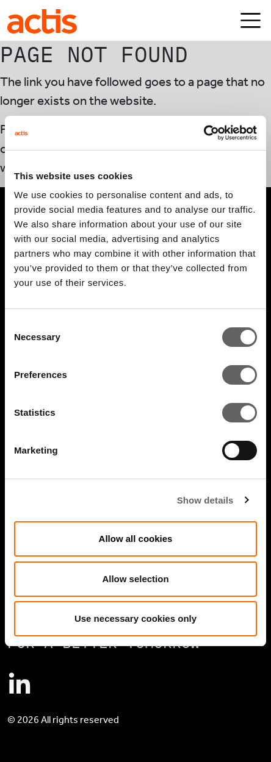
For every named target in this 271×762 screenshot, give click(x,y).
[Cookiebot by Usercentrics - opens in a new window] (203, 133)
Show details (205, 500)
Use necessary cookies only (135, 618)
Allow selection (135, 579)
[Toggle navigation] (250, 20)
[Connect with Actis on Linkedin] (19, 684)
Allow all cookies (136, 538)
